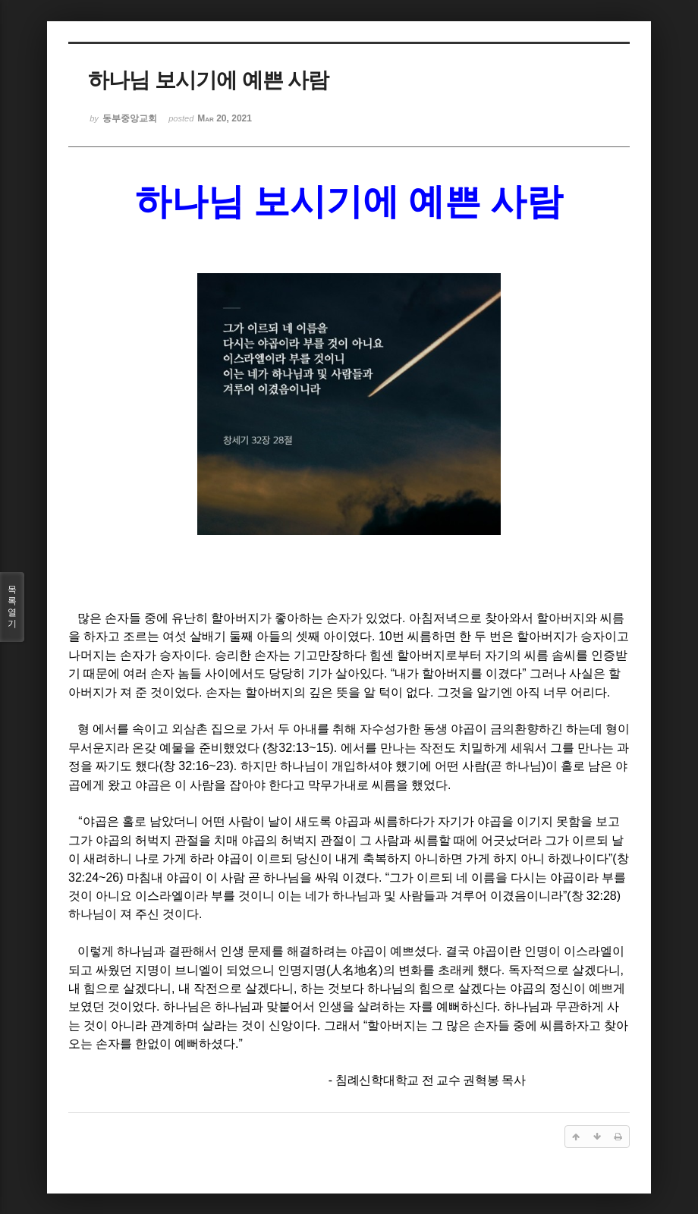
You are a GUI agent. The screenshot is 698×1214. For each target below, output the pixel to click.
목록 (12, 607)
